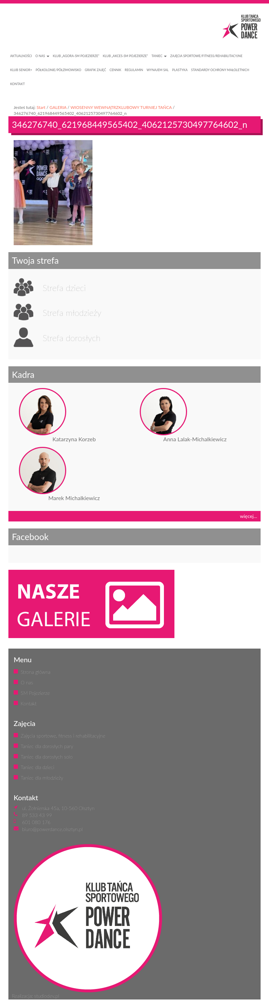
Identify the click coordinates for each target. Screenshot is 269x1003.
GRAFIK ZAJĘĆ (95, 70)
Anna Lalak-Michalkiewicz (195, 439)
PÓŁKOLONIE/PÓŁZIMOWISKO (58, 70)
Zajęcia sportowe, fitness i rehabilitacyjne (63, 736)
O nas (27, 682)
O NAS (42, 56)
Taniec (159, 56)
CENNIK (115, 70)
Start (40, 107)
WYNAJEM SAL (157, 70)
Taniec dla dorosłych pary (47, 746)
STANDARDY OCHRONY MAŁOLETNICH (220, 70)
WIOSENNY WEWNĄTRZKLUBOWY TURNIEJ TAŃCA (121, 107)
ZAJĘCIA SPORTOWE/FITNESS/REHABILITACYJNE (206, 56)
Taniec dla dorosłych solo (47, 757)
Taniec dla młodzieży (42, 778)
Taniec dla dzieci (37, 767)
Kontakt (28, 703)
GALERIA (58, 107)
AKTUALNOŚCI (21, 56)
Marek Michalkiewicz (74, 497)
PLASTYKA (180, 70)
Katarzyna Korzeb (74, 439)
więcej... (248, 516)
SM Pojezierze (35, 693)
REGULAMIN (134, 70)
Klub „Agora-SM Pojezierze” (76, 56)
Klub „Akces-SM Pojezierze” (125, 56)
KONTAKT (17, 84)
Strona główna (35, 672)
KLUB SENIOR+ (21, 70)
